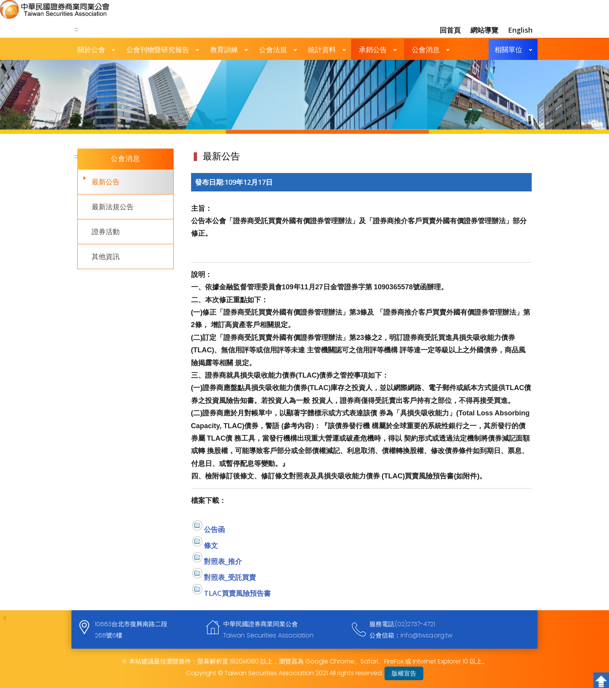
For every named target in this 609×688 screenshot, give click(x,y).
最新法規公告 (113, 206)
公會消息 (426, 49)
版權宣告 (404, 673)
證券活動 (106, 231)
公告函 (214, 529)
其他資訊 (106, 256)
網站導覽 (484, 30)
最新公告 (106, 181)
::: (76, 29)
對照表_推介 (223, 561)
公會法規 (273, 49)
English (520, 30)
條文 (211, 545)
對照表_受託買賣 (230, 577)
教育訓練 (224, 49)
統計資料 (322, 49)
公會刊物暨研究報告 (157, 49)
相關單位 (508, 49)
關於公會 (91, 49)
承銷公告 (373, 49)
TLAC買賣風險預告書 (237, 593)
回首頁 (450, 30)
